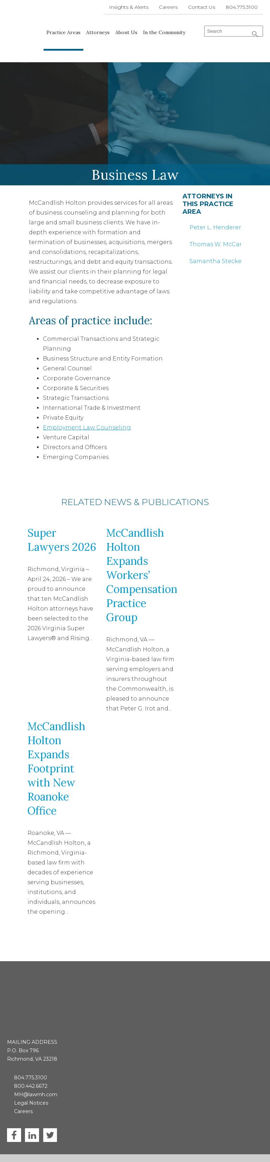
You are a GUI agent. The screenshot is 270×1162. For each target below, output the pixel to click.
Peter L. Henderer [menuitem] (215, 215)
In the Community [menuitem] (164, 32)
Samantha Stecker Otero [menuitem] (215, 249)
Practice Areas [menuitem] (64, 32)
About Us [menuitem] (127, 32)
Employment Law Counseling (87, 416)
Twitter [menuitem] (50, 1095)
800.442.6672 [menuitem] (30, 1046)
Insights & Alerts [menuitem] (128, 7)
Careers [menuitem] (168, 7)
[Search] (255, 34)
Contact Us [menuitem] (201, 7)
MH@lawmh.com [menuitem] (35, 1055)
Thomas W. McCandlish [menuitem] (215, 232)
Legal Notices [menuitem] (31, 1063)
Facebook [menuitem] (14, 1095)
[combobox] (233, 31)
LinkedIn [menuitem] (32, 1095)
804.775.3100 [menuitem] (242, 7)
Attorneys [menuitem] (98, 32)
